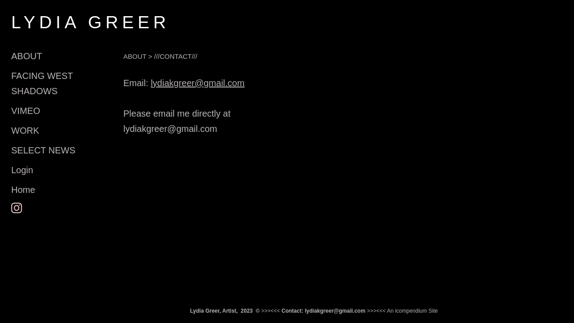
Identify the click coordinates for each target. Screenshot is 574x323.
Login (22, 170)
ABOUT (26, 56)
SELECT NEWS (43, 150)
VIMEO (25, 111)
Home (23, 190)
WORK (25, 130)
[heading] (33, 22)
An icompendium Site (412, 311)
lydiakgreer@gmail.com (197, 83)
